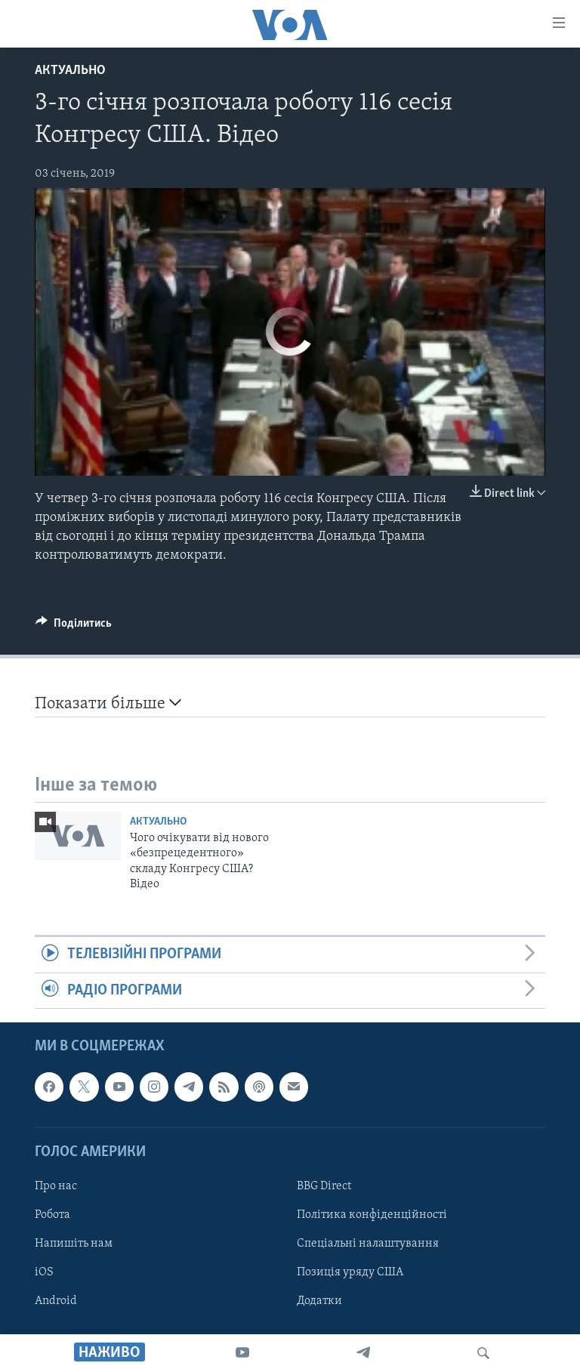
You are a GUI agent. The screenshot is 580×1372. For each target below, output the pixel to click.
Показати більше (108, 703)
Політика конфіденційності (372, 1215)
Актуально (70, 70)
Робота (52, 1215)
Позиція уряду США (350, 1272)
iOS (44, 1272)
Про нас (56, 1186)
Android (56, 1301)
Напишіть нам (74, 1244)
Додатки (319, 1301)
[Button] (73, 626)
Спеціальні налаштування (368, 1244)
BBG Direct (324, 1186)
